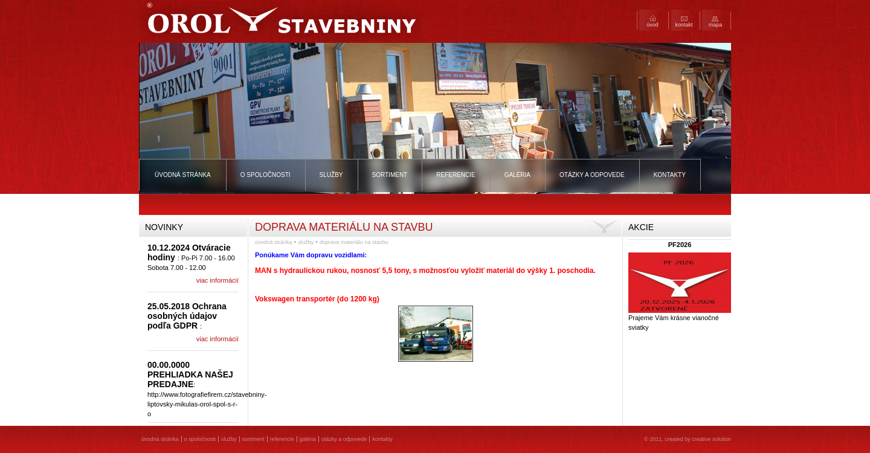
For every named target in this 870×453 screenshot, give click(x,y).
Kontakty (670, 175)
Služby (331, 175)
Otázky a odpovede (592, 175)
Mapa (716, 25)
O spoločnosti (265, 175)
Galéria (517, 175)
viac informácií (217, 280)
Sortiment (390, 175)
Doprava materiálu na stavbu (354, 242)
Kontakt (683, 25)
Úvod (652, 25)
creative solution (711, 439)
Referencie (455, 175)
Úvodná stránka (183, 175)
